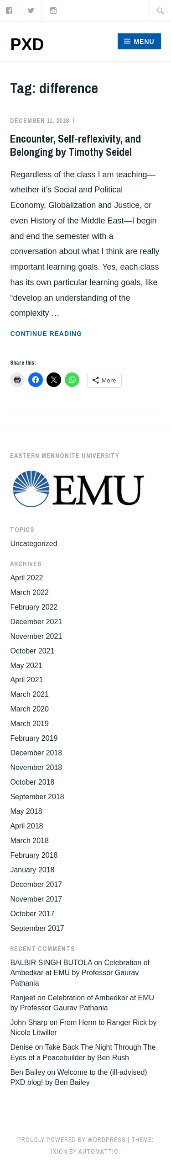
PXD (27, 44)
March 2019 (29, 723)
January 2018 (32, 870)
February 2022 (33, 607)
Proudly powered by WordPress (71, 1140)
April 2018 (26, 826)
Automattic (98, 1151)
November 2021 (36, 636)
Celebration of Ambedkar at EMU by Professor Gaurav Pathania (80, 973)
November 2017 (36, 899)
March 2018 (29, 840)
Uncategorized (33, 543)
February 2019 (33, 738)
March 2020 (29, 709)
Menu (144, 41)
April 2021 (26, 680)
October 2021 (32, 651)
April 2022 (26, 578)
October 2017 (32, 914)
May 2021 (26, 665)
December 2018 (36, 753)
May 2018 (26, 811)
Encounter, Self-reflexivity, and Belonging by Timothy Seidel (75, 145)
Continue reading (69, 334)
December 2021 (36, 622)
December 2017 (36, 884)
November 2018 (36, 767)
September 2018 (37, 797)
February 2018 (33, 855)
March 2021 (29, 694)
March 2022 (29, 592)
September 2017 (37, 928)
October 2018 (32, 782)
